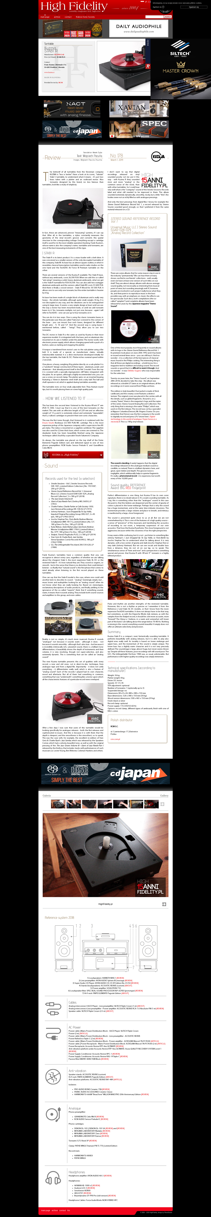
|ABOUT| (128, 986)
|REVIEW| (120, 978)
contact (68, 17)
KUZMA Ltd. (59, 55)
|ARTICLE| (83, 1034)
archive (57, 17)
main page (45, 17)
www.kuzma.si (49, 72)
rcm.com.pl (115, 739)
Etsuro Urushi (48, 423)
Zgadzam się (158, 7)
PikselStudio (168, 1212)
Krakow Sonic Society (85, 17)
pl (146, 2)
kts (68, 1210)
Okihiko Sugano (134, 371)
